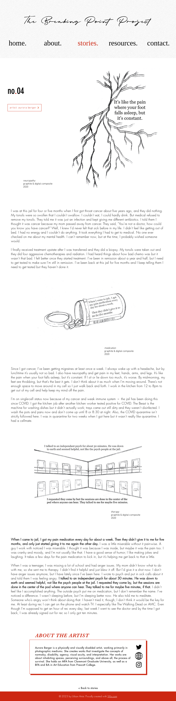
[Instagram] (139, 664)
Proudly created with (96, 696)
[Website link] (139, 656)
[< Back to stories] (88, 687)
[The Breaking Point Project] (88, 20)
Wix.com (112, 696)
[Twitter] (139, 647)
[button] (123, 43)
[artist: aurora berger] (24, 107)
